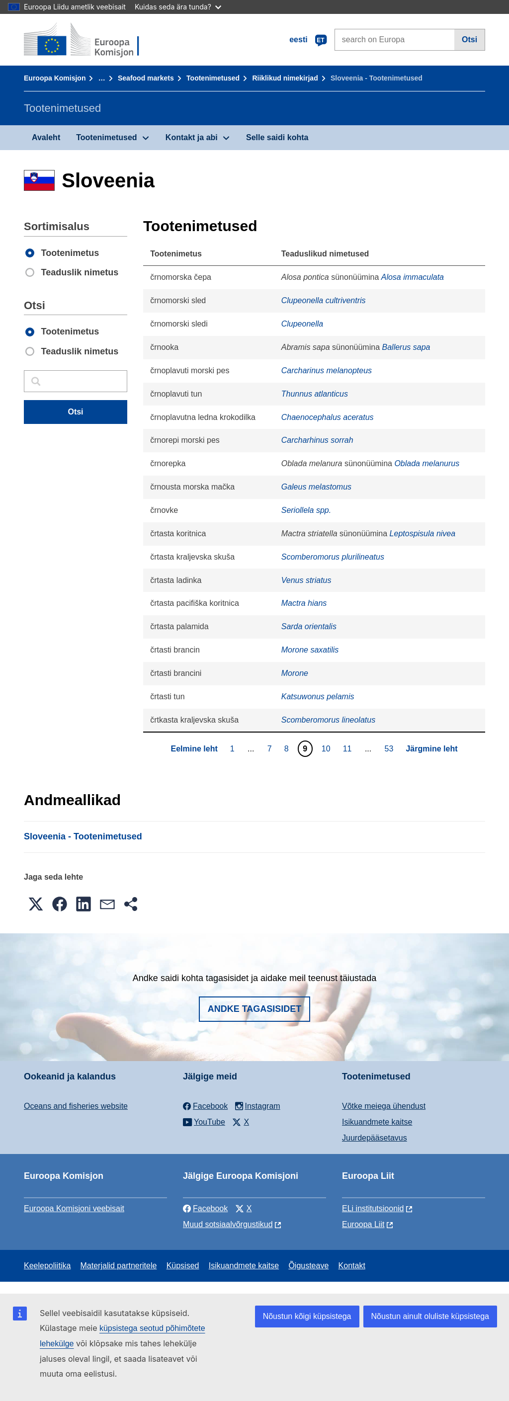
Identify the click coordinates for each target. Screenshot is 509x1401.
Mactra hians (304, 603)
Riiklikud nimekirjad (285, 78)
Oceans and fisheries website (76, 1106)
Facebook (205, 1208)
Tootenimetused (213, 78)
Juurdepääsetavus (374, 1138)
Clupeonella (302, 324)
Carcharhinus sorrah (317, 440)
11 (348, 748)
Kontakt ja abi (192, 137)
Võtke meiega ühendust (383, 1106)
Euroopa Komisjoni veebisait (74, 1208)
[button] (36, 904)
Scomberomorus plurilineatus (332, 557)
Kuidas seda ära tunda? (178, 6)
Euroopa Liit (363, 1224)
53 (390, 748)
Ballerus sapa (406, 347)
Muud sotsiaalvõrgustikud (228, 1224)
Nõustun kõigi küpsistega (307, 1316)
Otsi (469, 39)
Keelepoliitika (47, 1265)
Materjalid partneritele (119, 1265)
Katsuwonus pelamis (317, 696)
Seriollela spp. (306, 510)
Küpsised (183, 1265)
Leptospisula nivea (423, 533)
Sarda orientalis (309, 626)
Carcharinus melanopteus (326, 370)
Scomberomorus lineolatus (328, 720)
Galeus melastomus (316, 487)
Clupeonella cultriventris (323, 300)
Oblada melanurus (426, 463)
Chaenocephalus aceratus (327, 417)
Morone (294, 673)
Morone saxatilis (310, 650)
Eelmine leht (193, 748)
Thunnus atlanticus (314, 394)
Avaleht (46, 137)
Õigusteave (308, 1265)
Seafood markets (146, 78)
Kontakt (352, 1265)
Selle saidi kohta (277, 137)
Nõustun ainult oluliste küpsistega (430, 1316)
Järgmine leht (431, 748)
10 (327, 748)
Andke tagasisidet (255, 1009)
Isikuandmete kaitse (377, 1122)
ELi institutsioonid (373, 1208)
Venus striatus (306, 580)
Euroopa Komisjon (54, 78)
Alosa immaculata (412, 277)
